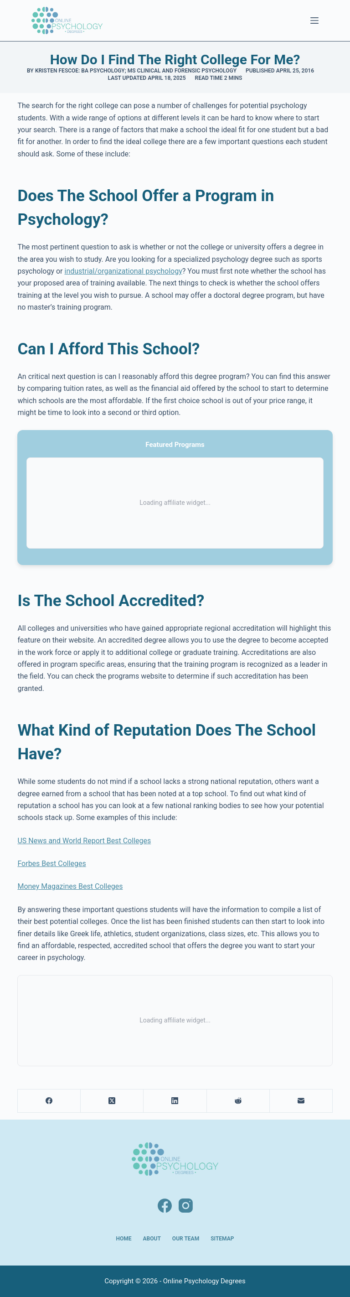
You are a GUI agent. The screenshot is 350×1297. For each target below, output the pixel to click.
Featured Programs (174, 445)
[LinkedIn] (175, 1101)
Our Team (185, 1238)
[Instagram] (186, 1205)
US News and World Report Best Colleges (84, 840)
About (152, 1238)
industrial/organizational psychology (123, 271)
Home (124, 1238)
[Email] (301, 1101)
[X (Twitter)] (112, 1101)
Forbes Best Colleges (51, 863)
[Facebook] (49, 1101)
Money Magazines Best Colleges (70, 886)
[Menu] (314, 20)
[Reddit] (238, 1101)
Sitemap (222, 1238)
